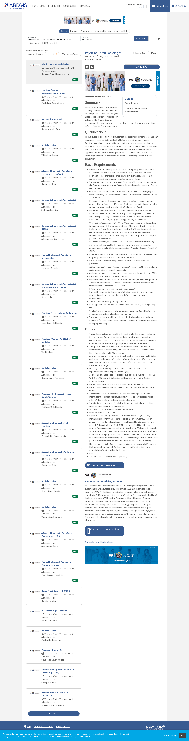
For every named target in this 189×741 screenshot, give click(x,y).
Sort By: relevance (35, 54)
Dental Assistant (49, 145)
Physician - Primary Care (52, 649)
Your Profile (69, 6)
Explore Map (86, 31)
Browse (73, 31)
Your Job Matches (103, 31)
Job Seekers (160, 6)
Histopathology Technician (54, 610)
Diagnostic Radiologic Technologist (58, 200)
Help (27, 726)
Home (35, 6)
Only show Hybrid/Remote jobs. (44, 43)
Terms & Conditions (43, 726)
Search (64, 31)
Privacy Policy (63, 726)
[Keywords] (54, 38)
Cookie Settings (169, 735)
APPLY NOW (141, 67)
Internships (54, 6)
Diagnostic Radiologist (52, 119)
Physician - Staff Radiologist (55, 64)
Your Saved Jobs (121, 31)
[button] (155, 38)
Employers (179, 6)
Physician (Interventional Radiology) (59, 313)
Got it (182, 735)
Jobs (42, 6)
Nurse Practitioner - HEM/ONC (55, 591)
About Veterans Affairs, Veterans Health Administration (104, 481)
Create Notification (70, 54)
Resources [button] (84, 6)
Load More (54, 713)
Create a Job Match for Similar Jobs (105, 465)
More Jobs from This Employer (99, 542)
